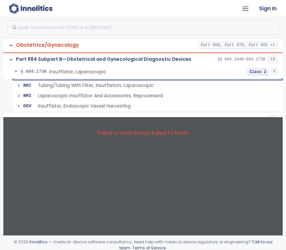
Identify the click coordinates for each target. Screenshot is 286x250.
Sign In (268, 8)
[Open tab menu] (245, 8)
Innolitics (38, 242)
